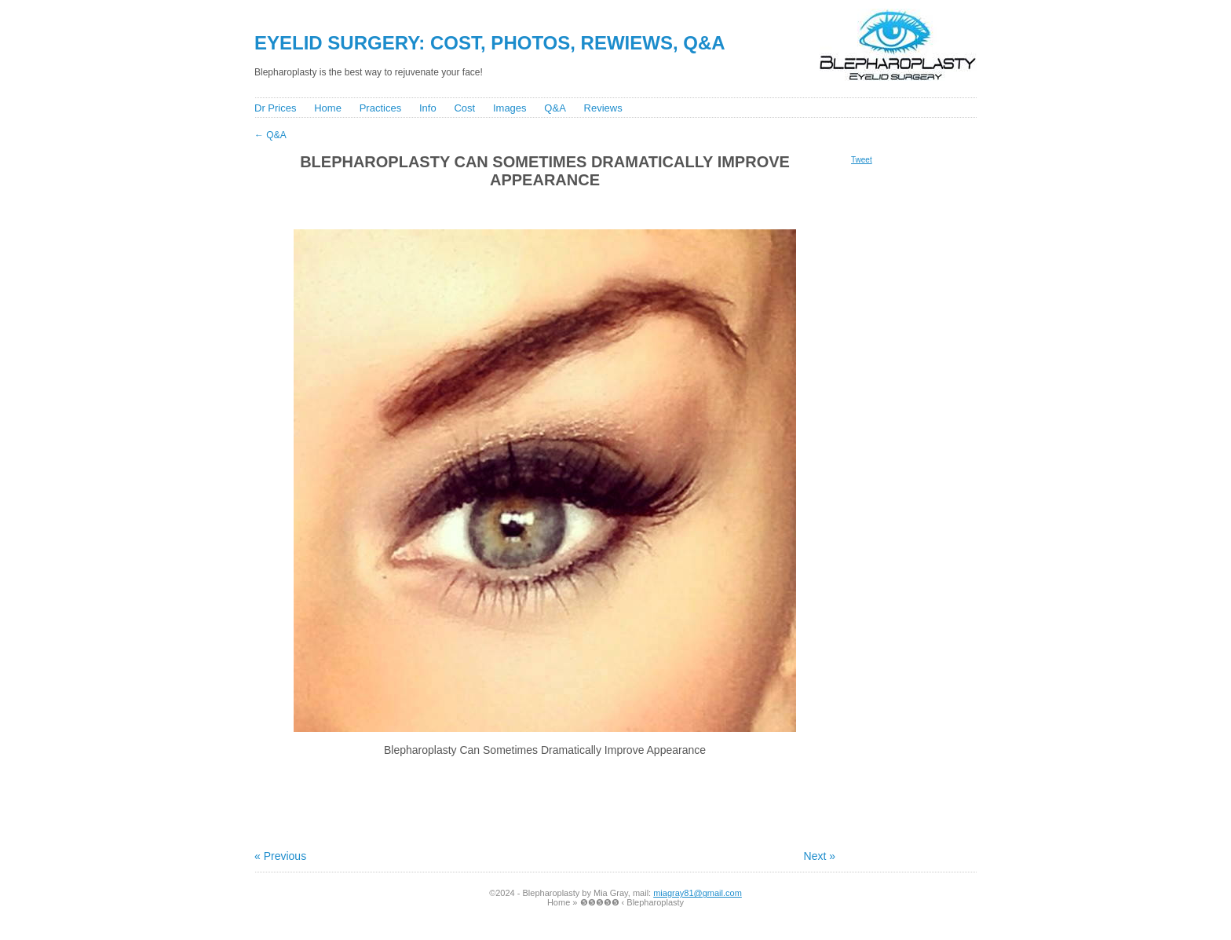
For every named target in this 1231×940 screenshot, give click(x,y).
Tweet (861, 159)
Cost (464, 108)
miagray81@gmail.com (697, 893)
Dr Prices (275, 108)
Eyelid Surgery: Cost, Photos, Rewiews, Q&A (489, 42)
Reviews (603, 108)
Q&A (554, 108)
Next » (819, 856)
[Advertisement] (536, 208)
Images (510, 108)
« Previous (280, 856)
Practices (380, 108)
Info (428, 108)
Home (328, 108)
